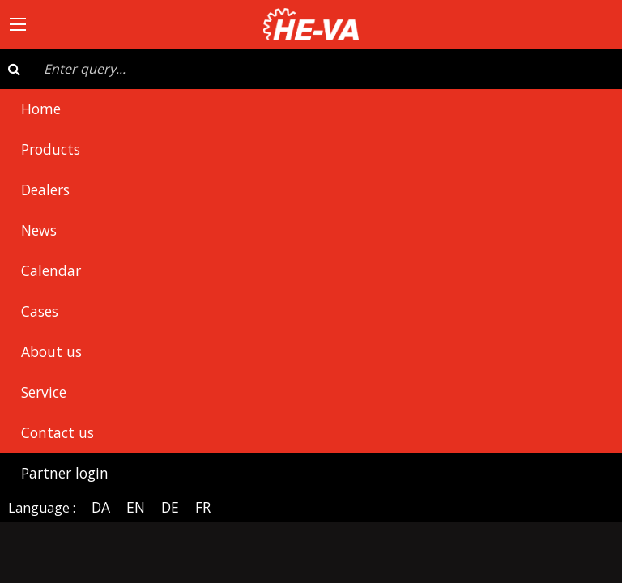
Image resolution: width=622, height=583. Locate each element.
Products (50, 149)
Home (41, 108)
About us (51, 351)
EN (135, 507)
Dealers (45, 189)
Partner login (65, 473)
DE (170, 507)
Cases (39, 311)
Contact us (57, 432)
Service (43, 392)
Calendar (51, 270)
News (39, 230)
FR (203, 507)
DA (101, 507)
